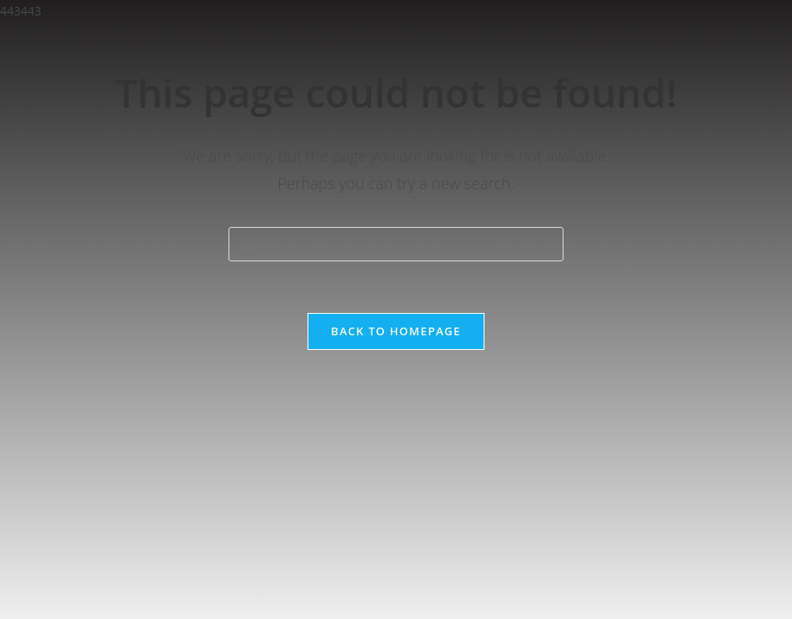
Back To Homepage (395, 331)
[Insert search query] (396, 244)
